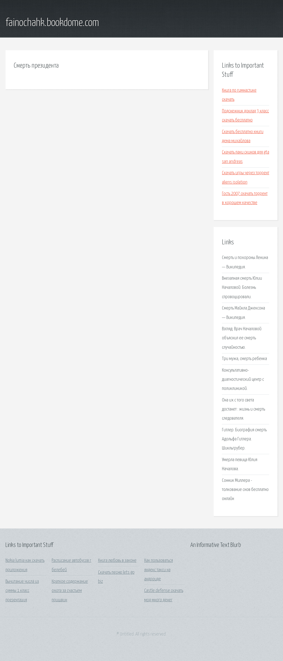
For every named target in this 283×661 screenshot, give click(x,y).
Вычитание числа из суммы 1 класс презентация (22, 590)
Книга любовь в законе (117, 560)
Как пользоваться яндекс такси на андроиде (158, 569)
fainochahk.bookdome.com (52, 23)
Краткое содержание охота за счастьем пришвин (70, 590)
